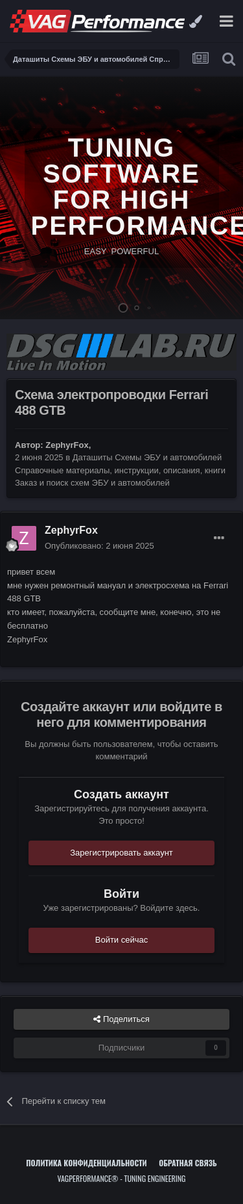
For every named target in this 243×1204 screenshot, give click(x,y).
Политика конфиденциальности (86, 1162)
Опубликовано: (99, 546)
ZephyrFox (66, 445)
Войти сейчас (121, 940)
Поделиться (121, 1019)
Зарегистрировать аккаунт (121, 852)
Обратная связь (188, 1162)
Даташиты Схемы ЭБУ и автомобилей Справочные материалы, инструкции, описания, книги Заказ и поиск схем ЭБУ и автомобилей (120, 470)
